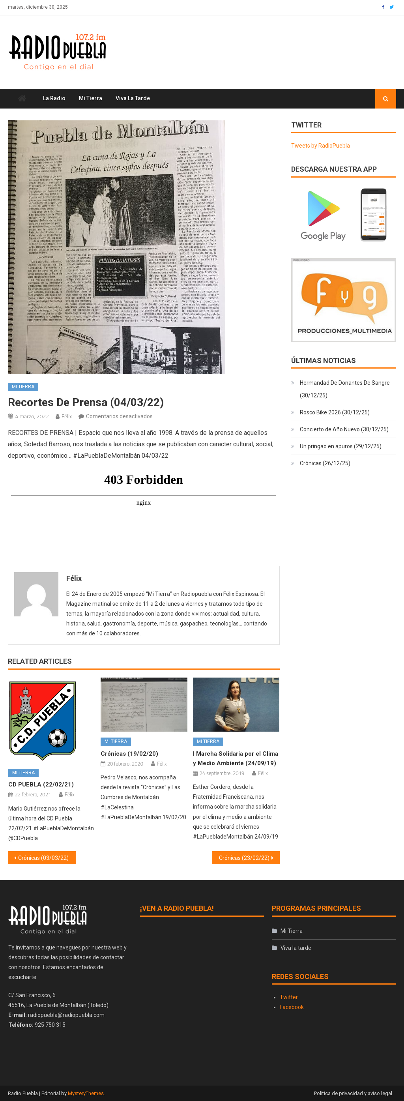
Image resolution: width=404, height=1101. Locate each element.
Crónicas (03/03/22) (43, 858)
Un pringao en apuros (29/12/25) (341, 446)
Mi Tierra (90, 98)
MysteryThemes (86, 1093)
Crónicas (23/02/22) (244, 858)
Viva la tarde (133, 98)
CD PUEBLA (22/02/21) (41, 784)
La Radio (54, 98)
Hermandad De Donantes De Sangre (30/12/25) (345, 389)
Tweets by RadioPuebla (320, 145)
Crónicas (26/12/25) (325, 463)
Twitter (289, 997)
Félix (67, 416)
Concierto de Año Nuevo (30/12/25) (344, 429)
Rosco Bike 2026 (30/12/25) (335, 412)
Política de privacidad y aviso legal (353, 1093)
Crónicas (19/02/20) (129, 753)
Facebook (292, 1007)
